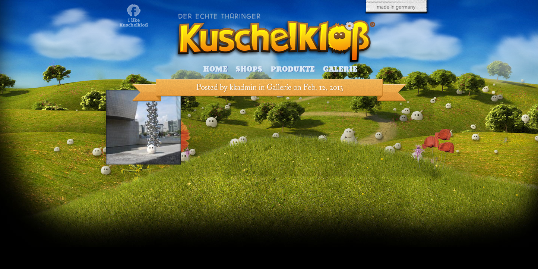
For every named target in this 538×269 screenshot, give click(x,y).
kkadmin (243, 87)
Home (215, 69)
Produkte (292, 69)
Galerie (340, 69)
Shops (249, 69)
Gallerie (279, 87)
